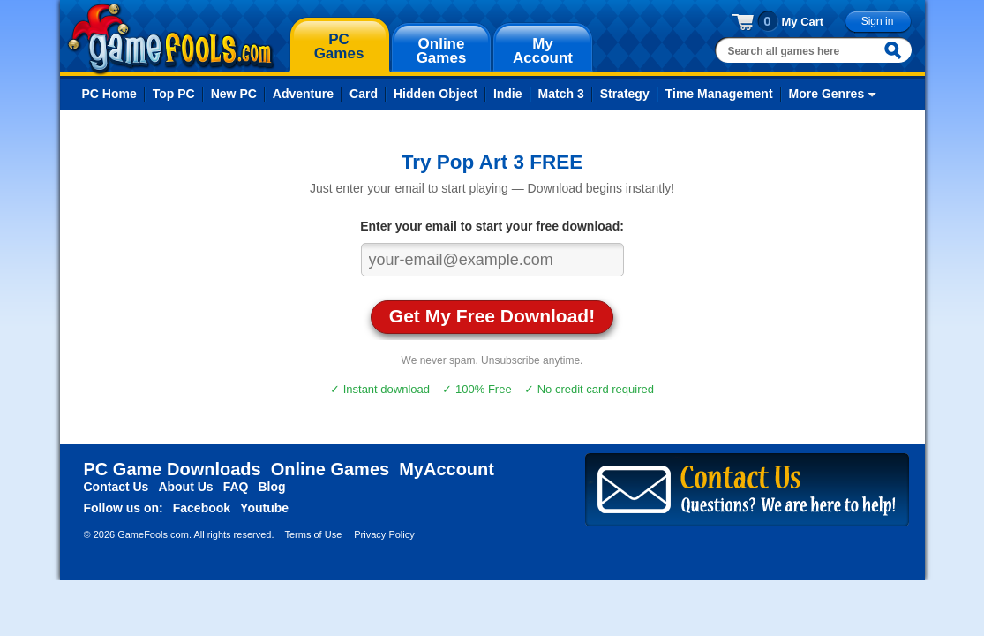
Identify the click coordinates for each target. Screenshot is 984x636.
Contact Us (116, 487)
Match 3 (561, 94)
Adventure (303, 94)
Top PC (174, 94)
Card (363, 94)
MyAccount (446, 469)
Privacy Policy (384, 534)
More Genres (827, 94)
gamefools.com (170, 39)
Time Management (719, 94)
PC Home (109, 94)
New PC (234, 94)
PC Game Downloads (172, 469)
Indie (507, 94)
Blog (271, 487)
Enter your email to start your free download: (492, 226)
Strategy (625, 94)
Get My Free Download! (492, 316)
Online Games (330, 469)
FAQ (236, 487)
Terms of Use (313, 534)
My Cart (803, 21)
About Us (185, 487)
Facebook (201, 508)
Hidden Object (435, 94)
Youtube (264, 508)
